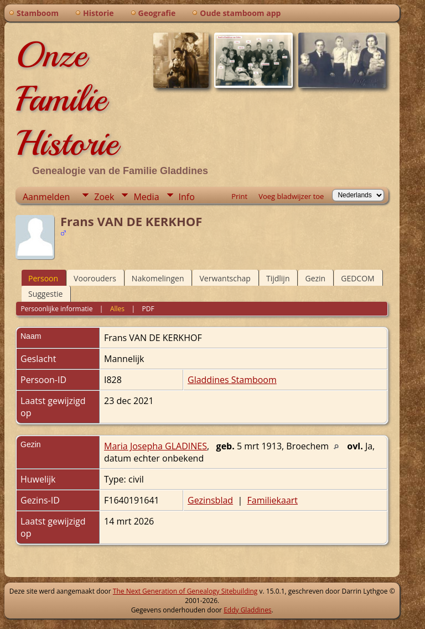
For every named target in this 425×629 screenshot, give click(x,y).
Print (239, 196)
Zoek (104, 197)
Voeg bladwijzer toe (291, 196)
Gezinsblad (210, 500)
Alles (117, 308)
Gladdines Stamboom (232, 380)
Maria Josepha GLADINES (155, 446)
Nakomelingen (158, 278)
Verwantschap (224, 278)
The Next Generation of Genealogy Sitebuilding (185, 591)
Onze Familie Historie (66, 99)
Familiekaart (272, 500)
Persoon (43, 278)
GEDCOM (357, 278)
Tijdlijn (278, 278)
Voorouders (95, 278)
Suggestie (45, 294)
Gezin (315, 278)
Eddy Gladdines (247, 610)
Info (187, 197)
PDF (148, 308)
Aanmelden (46, 197)
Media (146, 197)
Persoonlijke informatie (56, 308)
